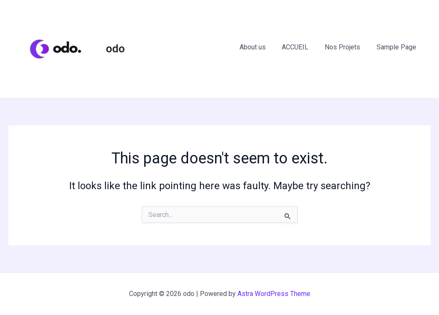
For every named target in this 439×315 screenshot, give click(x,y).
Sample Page (397, 47)
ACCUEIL (302, 47)
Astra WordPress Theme (273, 294)
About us (262, 47)
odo (115, 48)
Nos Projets (346, 47)
